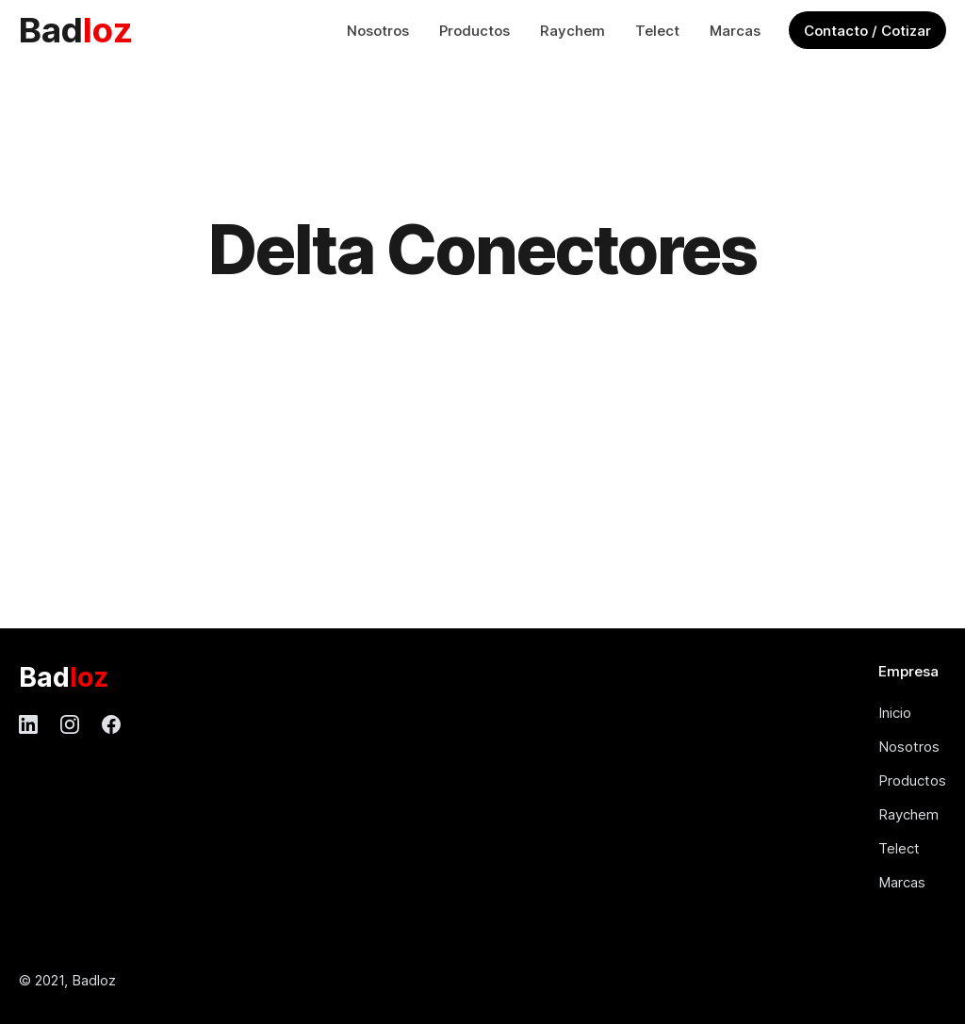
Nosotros (378, 31)
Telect (657, 31)
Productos (474, 31)
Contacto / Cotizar (867, 31)
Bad (76, 29)
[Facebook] (111, 724)
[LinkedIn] (28, 724)
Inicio (894, 713)
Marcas (735, 31)
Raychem (572, 31)
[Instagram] (69, 724)
